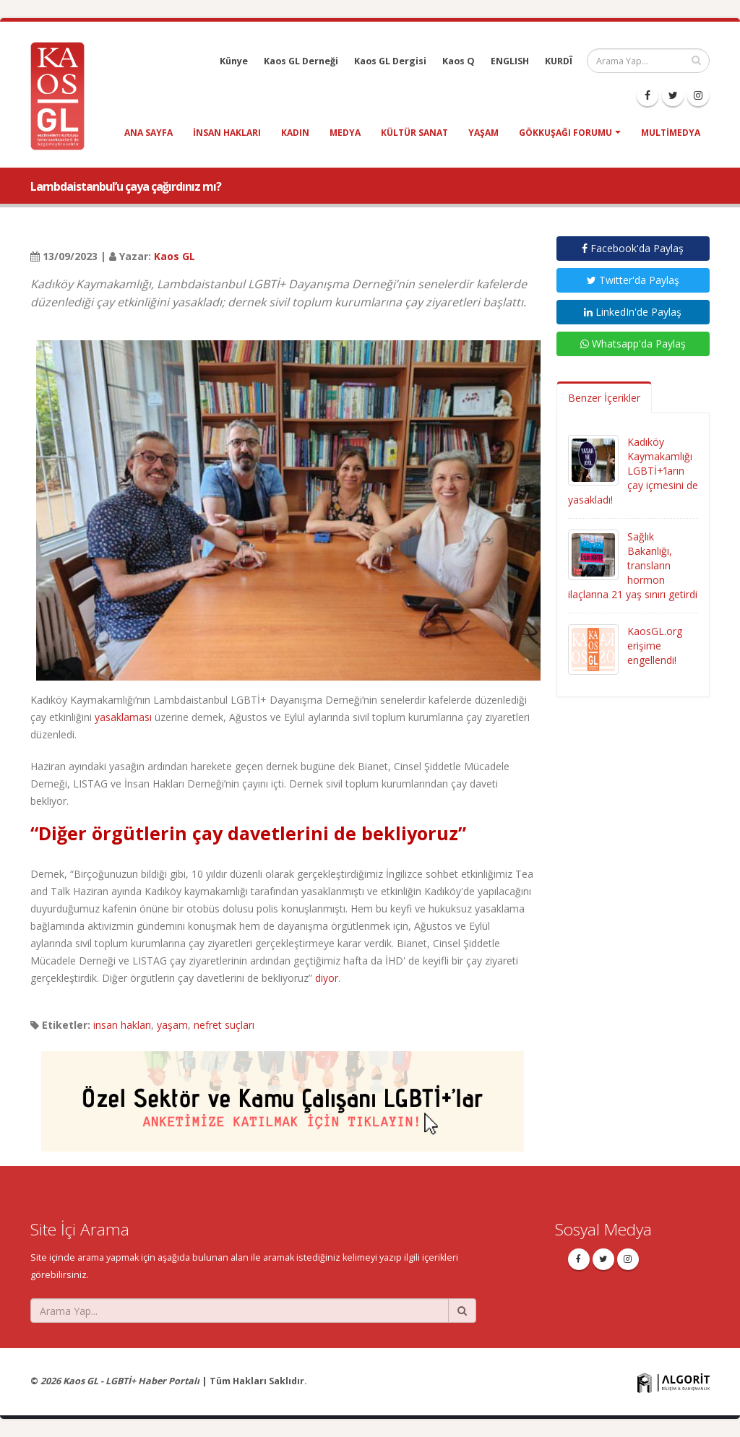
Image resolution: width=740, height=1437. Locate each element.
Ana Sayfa (148, 132)
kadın (295, 132)
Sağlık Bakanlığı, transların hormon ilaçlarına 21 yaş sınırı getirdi (632, 565)
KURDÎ (558, 61)
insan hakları (227, 132)
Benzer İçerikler (604, 398)
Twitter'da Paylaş (633, 280)
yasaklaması (123, 717)
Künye (234, 61)
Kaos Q (458, 61)
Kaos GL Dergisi (390, 61)
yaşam (483, 132)
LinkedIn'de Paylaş (632, 312)
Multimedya (670, 132)
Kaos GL (174, 256)
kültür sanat (414, 132)
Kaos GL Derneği (301, 61)
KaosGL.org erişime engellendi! (654, 645)
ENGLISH (510, 61)
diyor (326, 978)
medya (345, 132)
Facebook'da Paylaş (633, 248)
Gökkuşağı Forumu (565, 132)
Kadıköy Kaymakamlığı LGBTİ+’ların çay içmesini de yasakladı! (633, 470)
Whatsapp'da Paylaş (633, 343)
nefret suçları (224, 1025)
